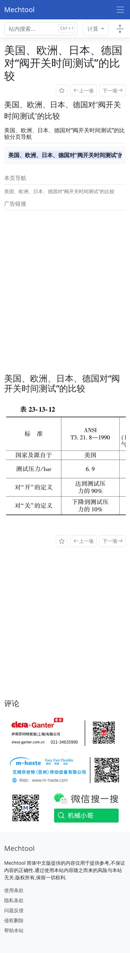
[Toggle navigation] (120, 9)
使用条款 (14, 890)
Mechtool (19, 9)
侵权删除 (14, 920)
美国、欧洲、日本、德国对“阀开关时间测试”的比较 (65, 155)
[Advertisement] (65, 278)
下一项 (113, 90)
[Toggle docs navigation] (120, 28)
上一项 (83, 90)
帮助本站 (14, 930)
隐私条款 (14, 900)
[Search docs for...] (40, 28)
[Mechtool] (19, 848)
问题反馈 (14, 910)
